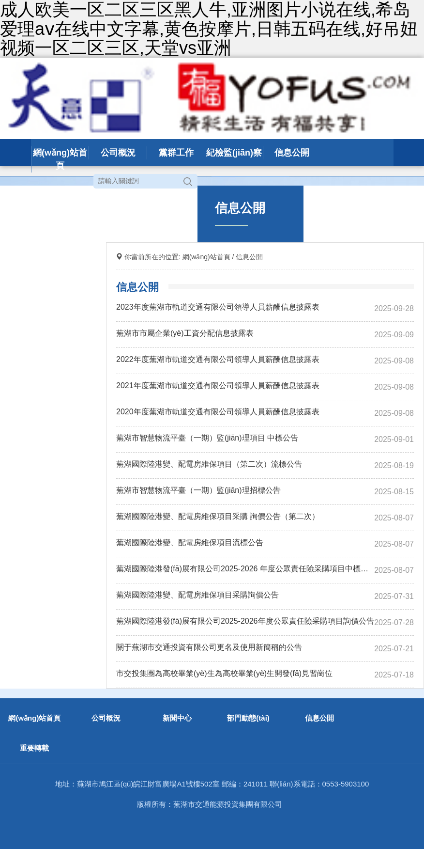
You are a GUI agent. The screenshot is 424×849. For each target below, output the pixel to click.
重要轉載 (34, 748)
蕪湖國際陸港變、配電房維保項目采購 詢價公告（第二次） (217, 516)
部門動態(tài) (248, 718)
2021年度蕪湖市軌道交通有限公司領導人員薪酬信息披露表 (217, 385)
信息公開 (291, 152)
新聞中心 (177, 718)
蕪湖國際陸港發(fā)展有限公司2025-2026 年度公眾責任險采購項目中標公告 (245, 569)
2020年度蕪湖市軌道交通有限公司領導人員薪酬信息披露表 (217, 412)
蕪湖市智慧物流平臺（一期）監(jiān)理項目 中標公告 (207, 438)
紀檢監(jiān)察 (234, 152)
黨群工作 (176, 152)
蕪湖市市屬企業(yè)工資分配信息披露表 (185, 333)
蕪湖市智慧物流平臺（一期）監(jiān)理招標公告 (198, 490)
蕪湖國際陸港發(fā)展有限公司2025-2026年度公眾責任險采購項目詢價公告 (245, 621)
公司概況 (118, 152)
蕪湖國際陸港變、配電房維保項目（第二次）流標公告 (209, 464)
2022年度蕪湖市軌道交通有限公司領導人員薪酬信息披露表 (217, 359)
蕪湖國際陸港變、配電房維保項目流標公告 (189, 542)
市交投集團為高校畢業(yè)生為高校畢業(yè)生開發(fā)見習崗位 (224, 673)
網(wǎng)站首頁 (60, 159)
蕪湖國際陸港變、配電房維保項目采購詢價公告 (197, 595)
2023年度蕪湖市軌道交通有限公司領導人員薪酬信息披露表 (217, 307)
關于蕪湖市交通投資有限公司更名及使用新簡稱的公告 (209, 647)
